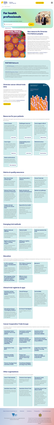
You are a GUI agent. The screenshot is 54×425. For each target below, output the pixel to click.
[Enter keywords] (15, 24)
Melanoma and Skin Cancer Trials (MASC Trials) (9, 356)
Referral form (43, 137)
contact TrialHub (43, 52)
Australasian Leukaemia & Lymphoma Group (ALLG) (25, 332)
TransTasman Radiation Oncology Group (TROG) (25, 363)
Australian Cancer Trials (10, 388)
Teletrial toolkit (23, 230)
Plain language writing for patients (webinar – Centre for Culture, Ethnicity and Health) (9, 278)
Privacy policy (37, 411)
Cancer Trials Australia (9, 377)
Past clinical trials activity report (8, 179)
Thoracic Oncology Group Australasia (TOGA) (10, 363)
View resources (28, 137)
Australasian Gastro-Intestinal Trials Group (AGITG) (9, 332)
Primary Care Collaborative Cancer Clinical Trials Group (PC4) (24, 356)
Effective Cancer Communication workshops (23, 278)
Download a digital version (32, 52)
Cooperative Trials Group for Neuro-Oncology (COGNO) (41, 349)
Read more (13, 153)
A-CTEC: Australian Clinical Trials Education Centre (10, 265)
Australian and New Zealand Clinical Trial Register (9, 293)
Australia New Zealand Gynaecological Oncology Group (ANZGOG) (41, 339)
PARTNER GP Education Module (11, 71)
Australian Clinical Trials (25, 388)
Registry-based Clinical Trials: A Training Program (9, 242)
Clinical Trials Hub (39, 178)
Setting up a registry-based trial (24, 241)
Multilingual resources (24, 123)
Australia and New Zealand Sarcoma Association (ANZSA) (39, 332)
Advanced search (8, 27)
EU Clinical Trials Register (25, 308)
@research (37, 263)
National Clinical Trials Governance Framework (10, 191)
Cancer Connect (8, 123)
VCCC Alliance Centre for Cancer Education (25, 264)
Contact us (29, 411)
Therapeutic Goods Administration (39, 378)
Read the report (7, 104)
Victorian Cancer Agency (25, 377)
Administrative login (46, 411)
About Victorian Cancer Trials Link (10, 411)
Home (2, 6)
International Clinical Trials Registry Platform (10, 309)
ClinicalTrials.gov (23, 291)
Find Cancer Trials (39, 2)
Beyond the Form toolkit (25, 205)
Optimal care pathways (40, 190)
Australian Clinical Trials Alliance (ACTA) (40, 389)
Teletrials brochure (39, 141)
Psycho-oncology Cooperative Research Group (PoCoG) (40, 356)
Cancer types (7, 141)
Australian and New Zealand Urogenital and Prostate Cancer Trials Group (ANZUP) (25, 340)
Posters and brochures (9, 157)
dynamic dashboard (21, 100)
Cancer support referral (40, 123)
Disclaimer (22, 411)
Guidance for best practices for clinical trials (9, 206)
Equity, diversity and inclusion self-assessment (25, 191)
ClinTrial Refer (38, 291)
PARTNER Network (10, 65)
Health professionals (7, 6)
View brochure (43, 153)
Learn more (13, 137)
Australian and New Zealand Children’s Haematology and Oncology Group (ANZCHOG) (9, 340)
